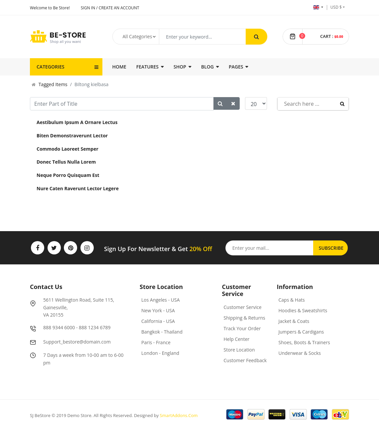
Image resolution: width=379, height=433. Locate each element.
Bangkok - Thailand (162, 332)
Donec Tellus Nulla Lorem (66, 162)
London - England (160, 353)
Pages (236, 67)
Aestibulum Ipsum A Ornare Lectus (77, 122)
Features (147, 67)
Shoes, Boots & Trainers (304, 342)
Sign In (88, 8)
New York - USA (158, 310)
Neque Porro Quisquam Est (68, 175)
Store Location (239, 350)
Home (119, 67)
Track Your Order (242, 328)
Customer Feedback (245, 360)
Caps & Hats (292, 300)
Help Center (237, 339)
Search (342, 103)
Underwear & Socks (300, 353)
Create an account (119, 8)
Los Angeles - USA (160, 300)
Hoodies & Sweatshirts (303, 310)
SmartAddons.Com (179, 415)
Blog (207, 67)
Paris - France (156, 342)
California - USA (158, 321)
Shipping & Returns (244, 318)
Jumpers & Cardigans (301, 332)
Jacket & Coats (294, 321)
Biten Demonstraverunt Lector (72, 135)
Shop (180, 67)
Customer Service (243, 307)
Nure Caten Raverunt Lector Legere (78, 188)
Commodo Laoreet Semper (67, 149)
